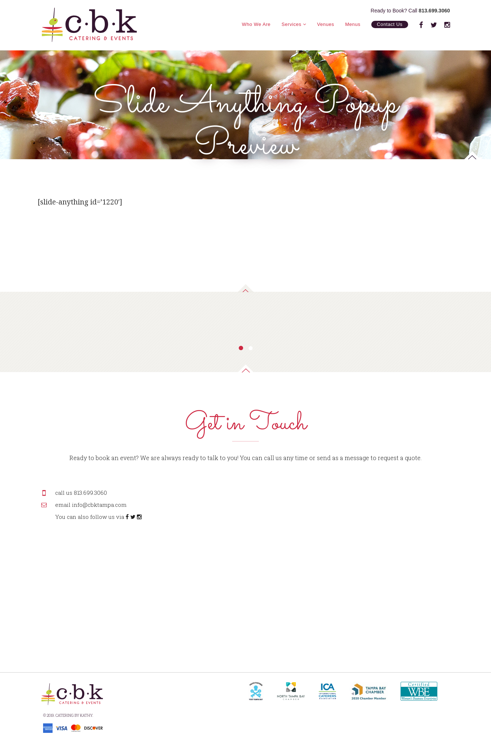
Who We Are (256, 24)
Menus (352, 24)
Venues (325, 24)
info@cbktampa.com (99, 504)
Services (293, 24)
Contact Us (389, 24)
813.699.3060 (434, 11)
